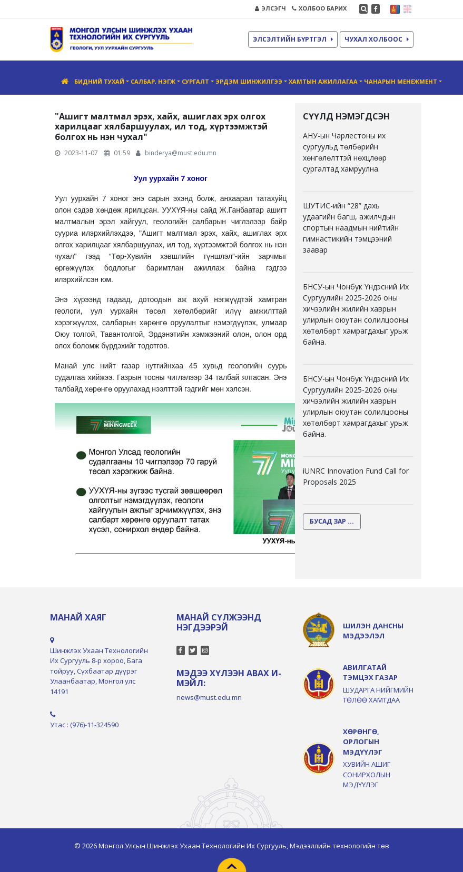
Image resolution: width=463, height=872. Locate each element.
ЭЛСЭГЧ (270, 8)
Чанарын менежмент (400, 81)
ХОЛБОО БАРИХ (319, 8)
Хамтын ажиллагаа (323, 81)
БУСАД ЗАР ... (332, 521)
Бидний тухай (99, 81)
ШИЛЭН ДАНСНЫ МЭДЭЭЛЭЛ (373, 631)
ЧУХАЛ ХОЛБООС (376, 39)
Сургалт (195, 81)
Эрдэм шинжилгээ (248, 81)
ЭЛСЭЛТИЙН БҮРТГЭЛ (293, 39)
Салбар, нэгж (153, 81)
